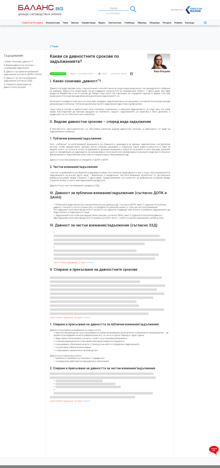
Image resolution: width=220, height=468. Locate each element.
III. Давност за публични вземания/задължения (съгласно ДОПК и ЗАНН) (23, 73)
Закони (75, 23)
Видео (102, 23)
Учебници (129, 23)
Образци (142, 23)
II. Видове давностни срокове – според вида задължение (19, 66)
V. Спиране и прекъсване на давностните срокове (17, 85)
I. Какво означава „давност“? (18, 61)
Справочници (88, 23)
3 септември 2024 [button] (85, 74)
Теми (65, 23)
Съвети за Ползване (32, 23)
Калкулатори (53, 23)
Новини (178, 23)
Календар (190, 23)
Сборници (154, 23)
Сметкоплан (114, 23)
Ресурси (167, 23)
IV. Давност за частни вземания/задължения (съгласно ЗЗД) (20, 79)
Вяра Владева (162, 71)
